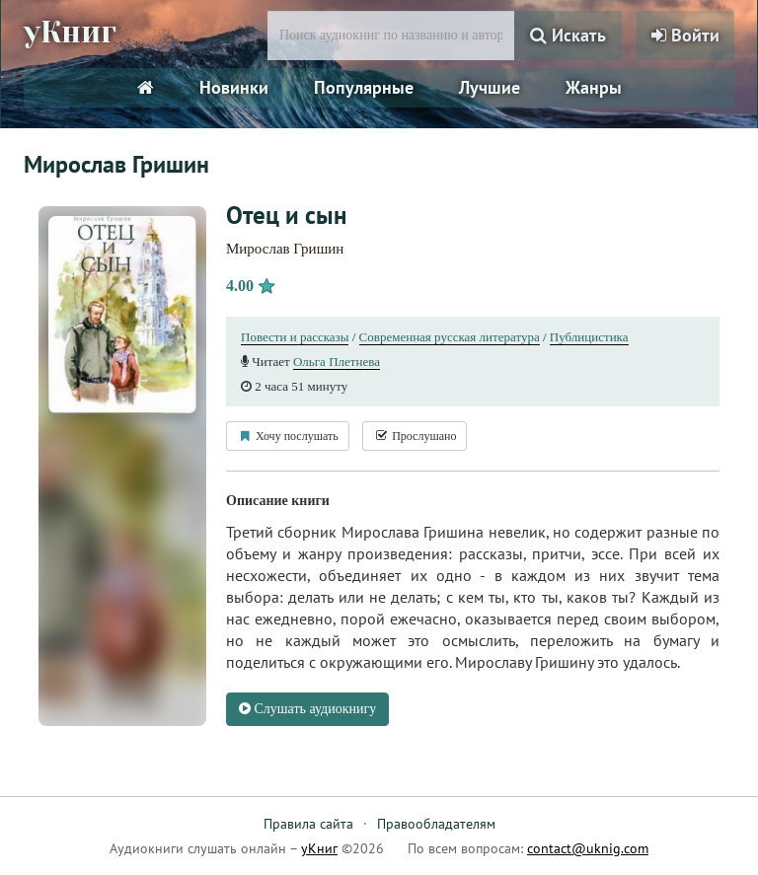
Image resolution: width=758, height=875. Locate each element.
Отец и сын (286, 215)
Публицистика (589, 336)
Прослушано (414, 436)
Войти (685, 35)
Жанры (594, 87)
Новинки (233, 87)
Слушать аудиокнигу (307, 708)
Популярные (364, 87)
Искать (568, 35)
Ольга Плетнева (336, 361)
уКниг (70, 32)
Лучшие (489, 87)
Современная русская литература (449, 336)
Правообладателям (436, 824)
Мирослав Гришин (284, 248)
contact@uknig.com (587, 848)
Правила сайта (308, 824)
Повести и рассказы (294, 336)
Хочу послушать (288, 436)
